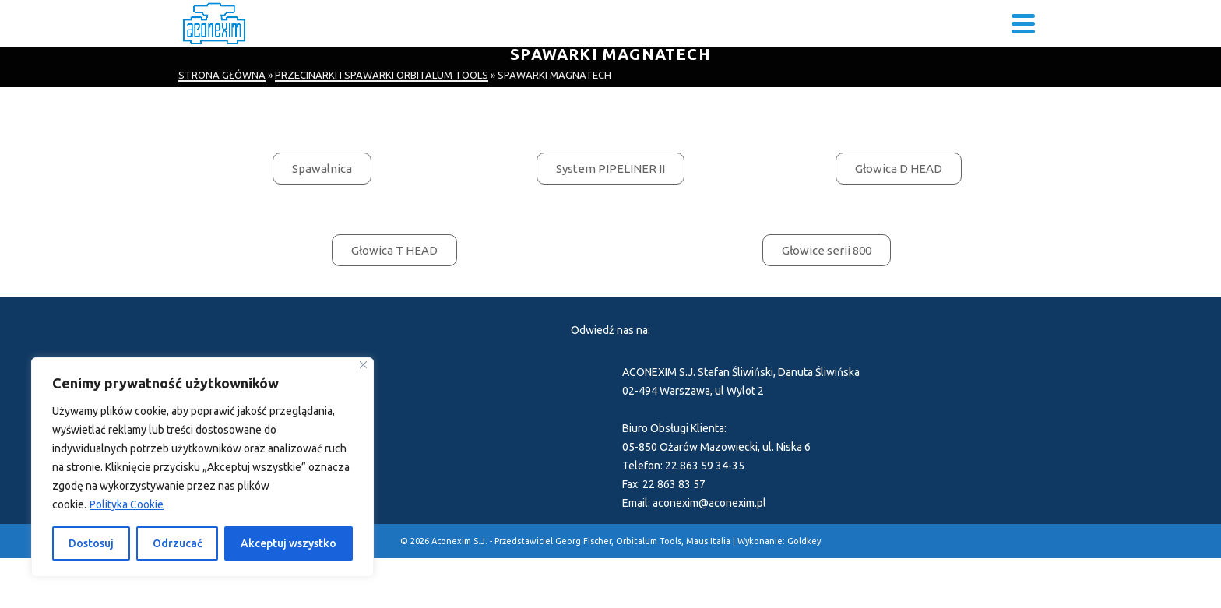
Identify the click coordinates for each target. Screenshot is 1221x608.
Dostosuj (91, 543)
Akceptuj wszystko (288, 543)
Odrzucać (177, 543)
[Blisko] (363, 364)
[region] (202, 467)
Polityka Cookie (127, 504)
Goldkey (804, 541)
